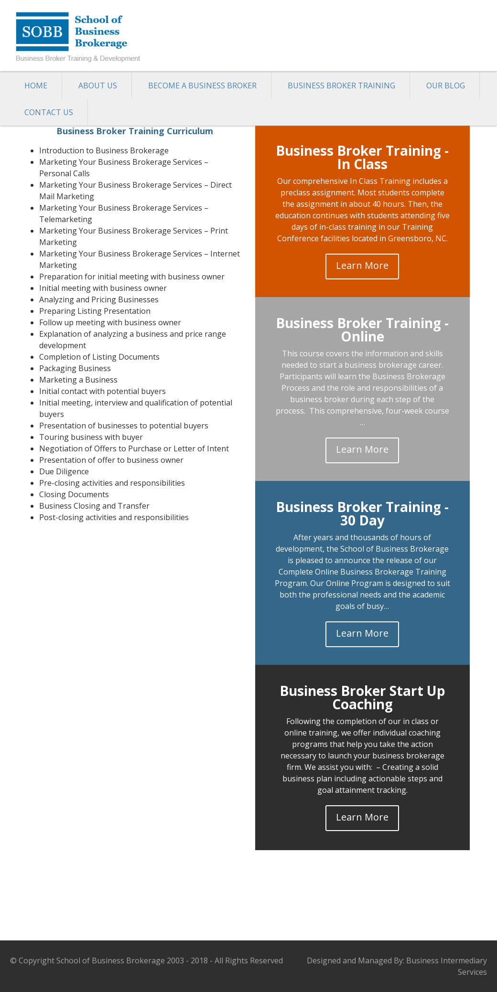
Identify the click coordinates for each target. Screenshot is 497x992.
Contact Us (48, 112)
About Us (97, 85)
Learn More (362, 265)
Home (35, 85)
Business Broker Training (341, 85)
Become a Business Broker (202, 85)
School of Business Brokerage (81, 36)
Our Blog (445, 85)
